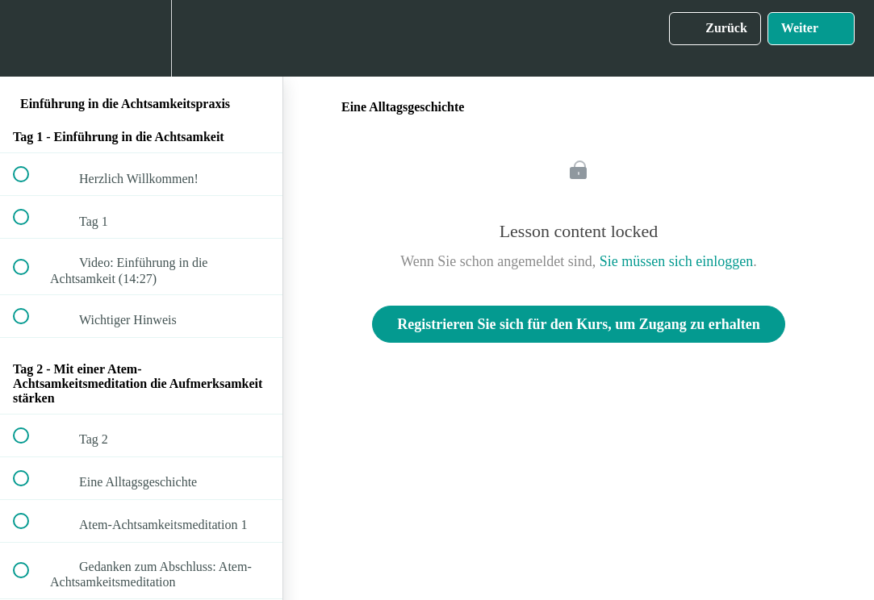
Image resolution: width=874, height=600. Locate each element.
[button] (30, 38)
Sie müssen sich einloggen (676, 261)
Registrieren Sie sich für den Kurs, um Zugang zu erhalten (578, 324)
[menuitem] (141, 38)
